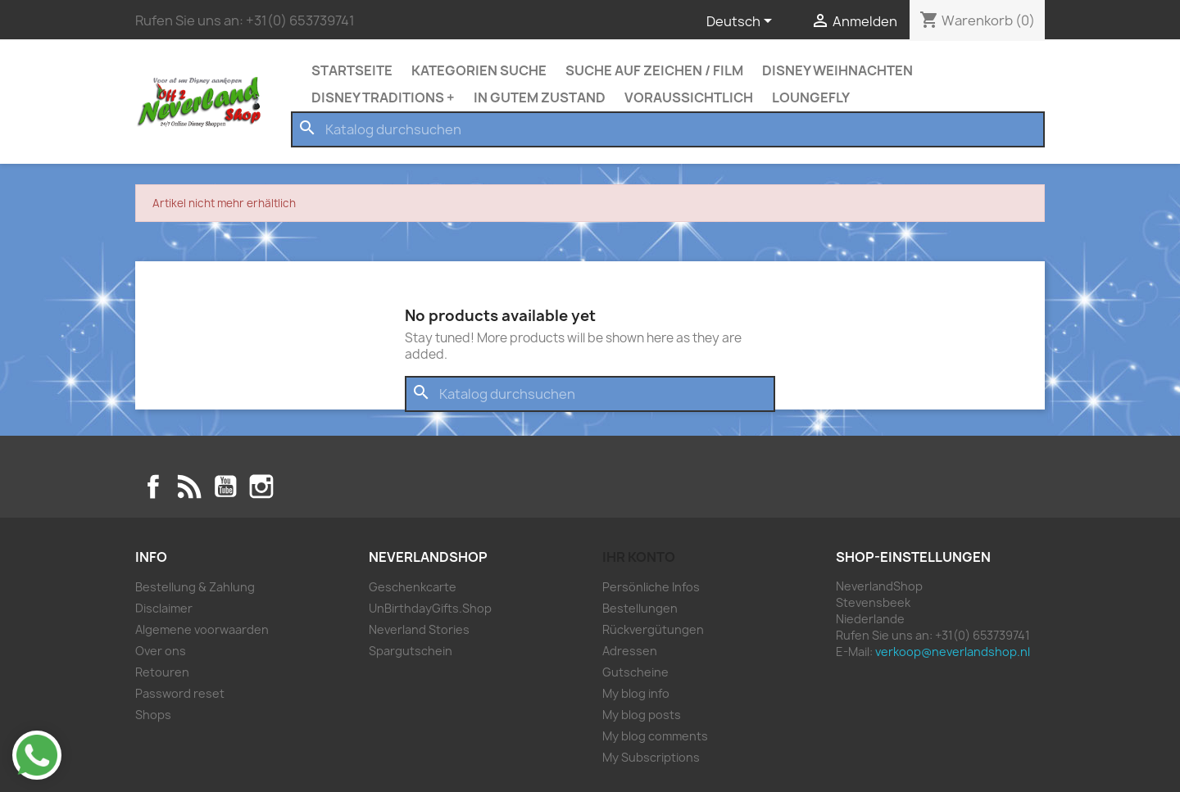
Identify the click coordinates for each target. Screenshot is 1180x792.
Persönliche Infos (651, 587)
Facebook (153, 486)
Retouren (162, 672)
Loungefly (811, 97)
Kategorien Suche (479, 70)
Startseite (352, 70)
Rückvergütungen (653, 629)
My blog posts (641, 714)
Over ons (160, 650)
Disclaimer (164, 608)
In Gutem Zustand (540, 97)
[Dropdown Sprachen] (742, 22)
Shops (153, 714)
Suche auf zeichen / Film (654, 70)
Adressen (629, 650)
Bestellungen (640, 608)
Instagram (261, 486)
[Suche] (668, 129)
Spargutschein (410, 650)
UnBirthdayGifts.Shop (430, 608)
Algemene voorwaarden (202, 629)
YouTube (225, 486)
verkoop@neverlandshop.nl (952, 651)
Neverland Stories (419, 629)
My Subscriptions (651, 757)
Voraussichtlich (688, 97)
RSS (189, 486)
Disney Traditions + (383, 97)
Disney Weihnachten (837, 70)
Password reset (180, 693)
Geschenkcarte (412, 587)
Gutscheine (635, 672)
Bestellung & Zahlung (195, 587)
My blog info (635, 693)
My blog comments (655, 736)
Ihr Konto (638, 557)
